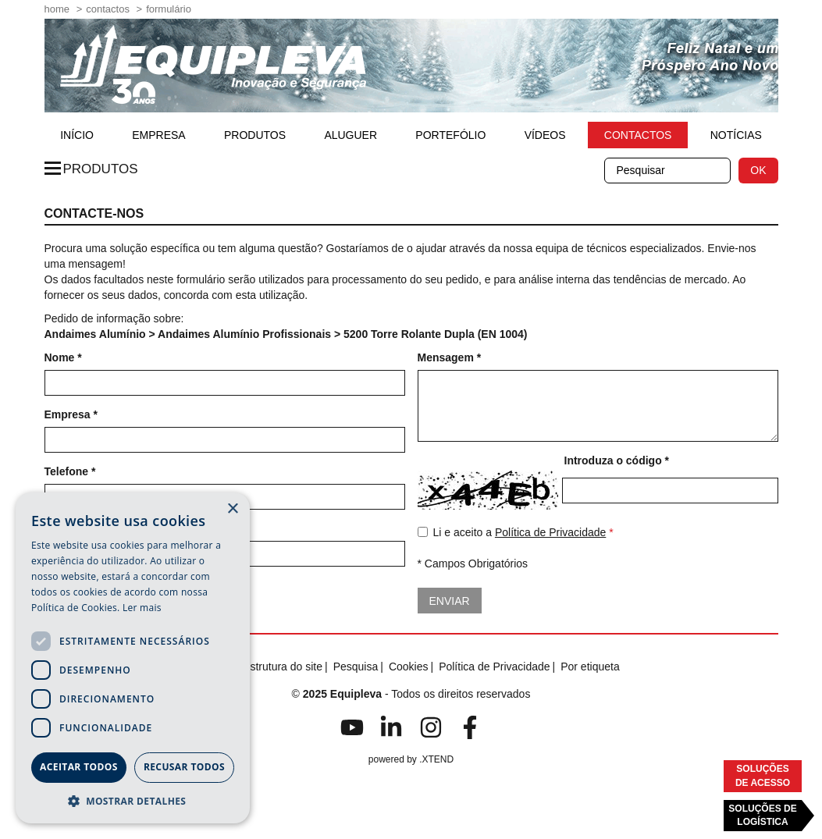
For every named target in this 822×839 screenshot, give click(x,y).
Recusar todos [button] (184, 766)
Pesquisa (356, 666)
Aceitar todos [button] (79, 766)
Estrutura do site (282, 666)
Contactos (108, 9)
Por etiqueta (590, 666)
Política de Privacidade (550, 532)
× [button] (232, 509)
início (77, 135)
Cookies (409, 666)
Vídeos (545, 135)
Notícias (736, 135)
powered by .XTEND (411, 759)
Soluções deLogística (762, 815)
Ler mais (142, 607)
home (57, 9)
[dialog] (133, 657)
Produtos (255, 135)
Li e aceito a (516, 533)
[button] (132, 800)
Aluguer (350, 135)
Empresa (158, 135)
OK (758, 170)
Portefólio (450, 135)
